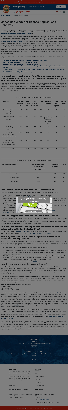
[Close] (50, 198)
